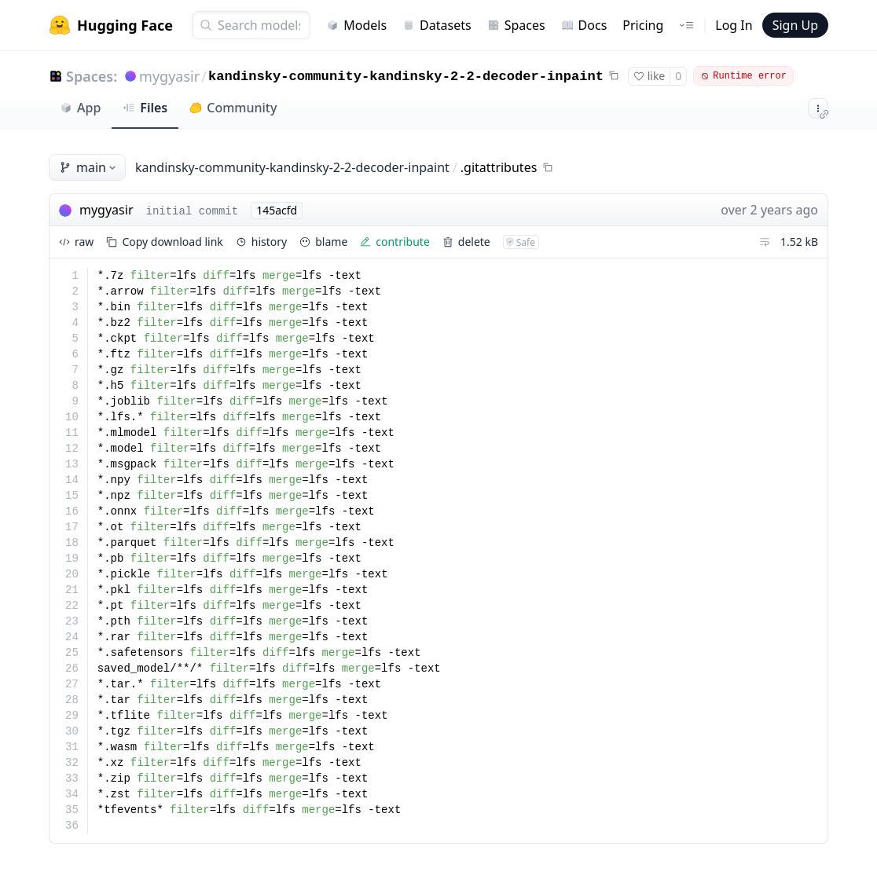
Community (233, 107)
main (89, 167)
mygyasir (169, 76)
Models (356, 25)
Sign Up (795, 25)
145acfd (276, 210)
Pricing (642, 25)
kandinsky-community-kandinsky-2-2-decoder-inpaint (406, 76)
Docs (584, 25)
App (80, 107)
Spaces (516, 25)
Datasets (437, 25)
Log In (733, 25)
